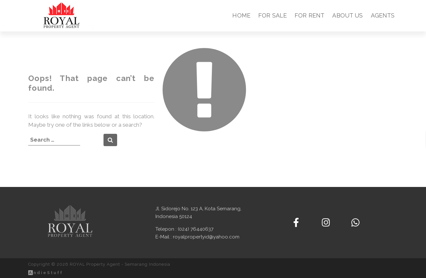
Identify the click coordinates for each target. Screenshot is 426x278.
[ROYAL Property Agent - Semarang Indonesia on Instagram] (326, 223)
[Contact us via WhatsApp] (355, 223)
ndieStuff (45, 272)
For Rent (309, 15)
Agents (383, 15)
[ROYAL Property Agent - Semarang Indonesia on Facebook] (296, 223)
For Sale (272, 15)
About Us (347, 15)
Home (241, 15)
